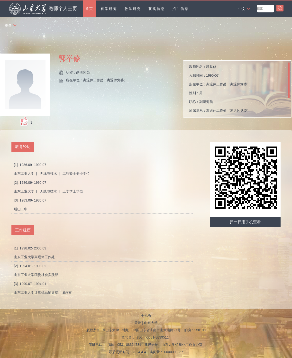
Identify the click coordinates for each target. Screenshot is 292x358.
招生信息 (180, 9)
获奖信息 (156, 9)
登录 (137, 323)
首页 (89, 9)
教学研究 (133, 9)
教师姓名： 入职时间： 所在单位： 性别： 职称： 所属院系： (219, 88)
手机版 (146, 315)
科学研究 (109, 9)
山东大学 (151, 323)
